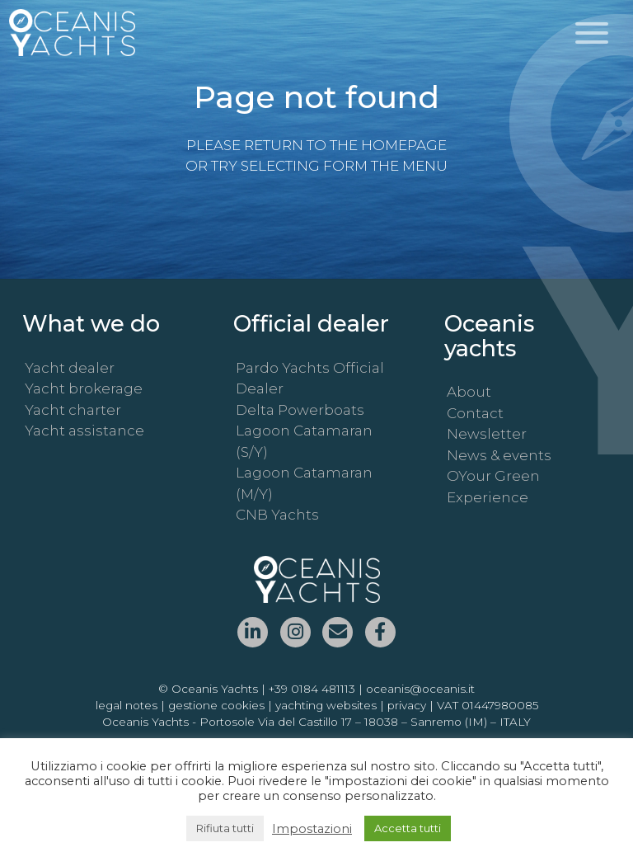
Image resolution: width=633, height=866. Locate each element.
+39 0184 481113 (312, 688)
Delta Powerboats (300, 410)
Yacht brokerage (84, 388)
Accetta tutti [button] (407, 828)
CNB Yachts (277, 514)
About (469, 392)
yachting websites (326, 705)
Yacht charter (73, 410)
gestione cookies (216, 705)
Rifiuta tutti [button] (225, 828)
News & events (499, 455)
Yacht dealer (70, 368)
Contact (475, 413)
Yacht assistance (84, 430)
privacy (406, 705)
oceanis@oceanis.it (420, 688)
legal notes (126, 705)
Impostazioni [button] (312, 828)
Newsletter (487, 434)
